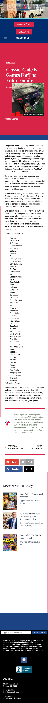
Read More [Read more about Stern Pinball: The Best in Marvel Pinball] (23, 549)
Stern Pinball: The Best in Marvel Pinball (30, 536)
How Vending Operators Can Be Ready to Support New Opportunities (29, 516)
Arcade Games (11, 119)
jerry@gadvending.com (11, 692)
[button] (5, 38)
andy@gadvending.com (12, 698)
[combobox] (16, 632)
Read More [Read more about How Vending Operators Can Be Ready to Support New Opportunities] (23, 530)
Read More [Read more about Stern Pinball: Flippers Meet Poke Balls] (23, 508)
